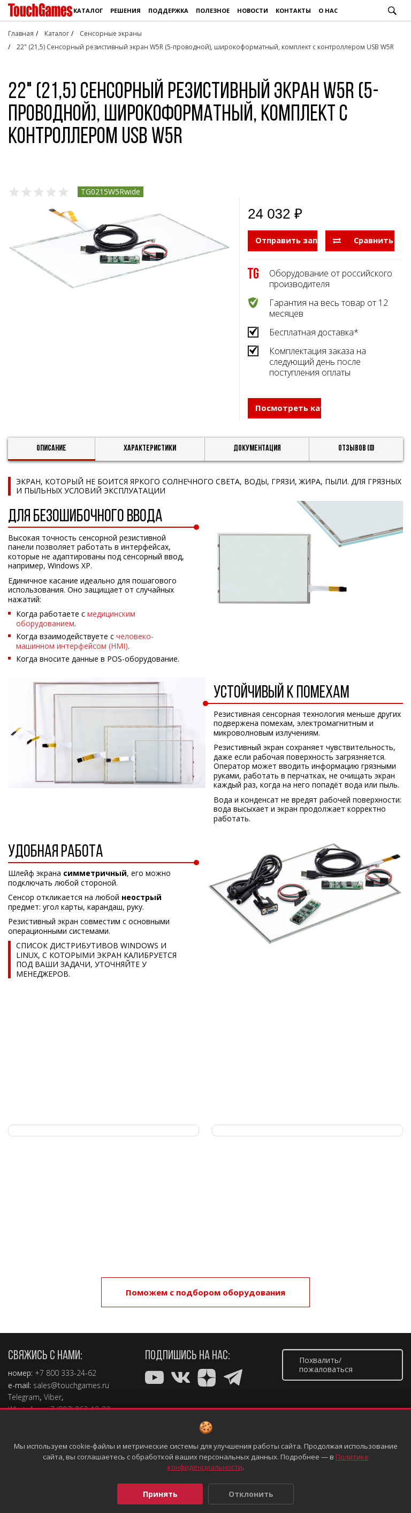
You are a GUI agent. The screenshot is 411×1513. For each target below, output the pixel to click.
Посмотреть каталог (288, 415)
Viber (53, 1397)
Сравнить (363, 240)
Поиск (392, 10)
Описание (51, 452)
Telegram (24, 1397)
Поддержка (168, 10)
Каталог (88, 10)
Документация (257, 452)
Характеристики (150, 452)
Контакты (293, 10)
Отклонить (251, 1494)
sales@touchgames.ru (71, 1385)
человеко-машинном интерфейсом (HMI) (85, 645)
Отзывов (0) (356, 452)
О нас (328, 10)
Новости (252, 10)
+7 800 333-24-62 (65, 1373)
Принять (160, 1494)
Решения (125, 10)
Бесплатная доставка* (314, 332)
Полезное (213, 10)
